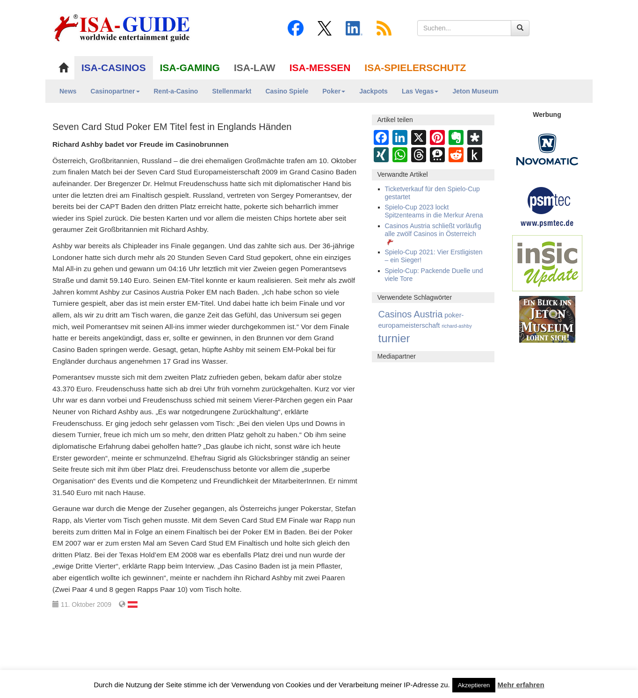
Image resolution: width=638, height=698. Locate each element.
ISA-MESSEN (320, 67)
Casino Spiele (286, 91)
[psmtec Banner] (547, 205)
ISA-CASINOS (113, 67)
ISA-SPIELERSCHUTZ (415, 67)
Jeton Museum (475, 91)
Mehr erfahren (521, 685)
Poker (333, 91)
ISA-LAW (255, 67)
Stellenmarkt (231, 91)
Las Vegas (420, 91)
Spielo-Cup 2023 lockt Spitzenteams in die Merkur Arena (434, 211)
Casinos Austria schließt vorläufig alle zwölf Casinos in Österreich (433, 233)
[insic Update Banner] (547, 262)
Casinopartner (115, 91)
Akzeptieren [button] (474, 685)
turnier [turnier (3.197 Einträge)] (394, 338)
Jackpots (373, 91)
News (68, 91)
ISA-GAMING (190, 67)
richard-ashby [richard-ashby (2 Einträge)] (457, 326)
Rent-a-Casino (176, 91)
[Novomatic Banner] (547, 149)
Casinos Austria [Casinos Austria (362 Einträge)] (410, 314)
